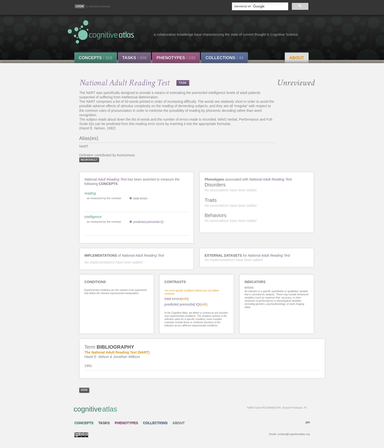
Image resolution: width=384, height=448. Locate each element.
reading (90, 193)
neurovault (89, 160)
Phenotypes (175, 58)
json (84, 390)
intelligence (93, 217)
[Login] (79, 6)
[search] (258, 6)
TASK (183, 83)
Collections (224, 58)
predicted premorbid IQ (148, 222)
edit (185, 299)
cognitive (190, 409)
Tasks (134, 58)
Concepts (95, 58)
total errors (140, 198)
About (296, 58)
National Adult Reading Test (105, 179)
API (307, 422)
